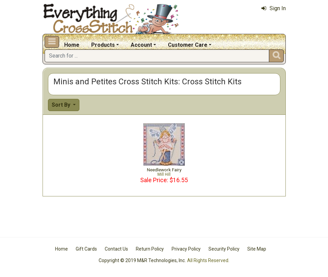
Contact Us (116, 249)
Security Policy (223, 249)
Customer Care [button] (187, 45)
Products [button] (103, 45)
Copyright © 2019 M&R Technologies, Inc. (142, 260)
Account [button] (141, 45)
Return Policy (150, 249)
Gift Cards (86, 249)
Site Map (256, 249)
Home (71, 45)
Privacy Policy (186, 249)
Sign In (273, 8)
